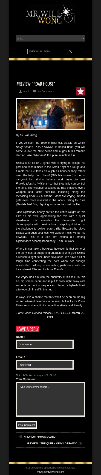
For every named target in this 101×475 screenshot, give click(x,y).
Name (20, 336)
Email (20, 357)
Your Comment (26, 379)
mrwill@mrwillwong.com (50, 471)
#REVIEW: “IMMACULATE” (40, 436)
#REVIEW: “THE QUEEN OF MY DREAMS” (51, 443)
